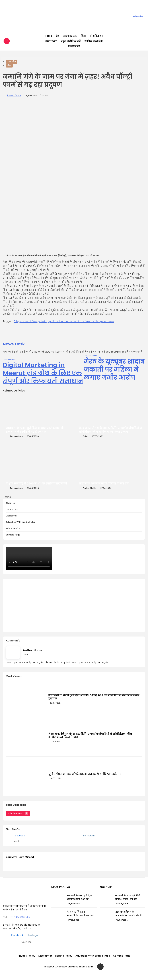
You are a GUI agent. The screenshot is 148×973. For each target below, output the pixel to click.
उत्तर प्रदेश (11, 61)
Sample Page (13, 534)
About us (10, 503)
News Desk (14, 95)
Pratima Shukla (16, 436)
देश (57, 36)
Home (48, 36)
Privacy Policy (13, 528)
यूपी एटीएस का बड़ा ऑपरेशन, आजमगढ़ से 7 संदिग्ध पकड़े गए (84, 774)
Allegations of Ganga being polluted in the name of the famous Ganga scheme (64, 321)
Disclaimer (11, 515)
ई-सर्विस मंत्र (96, 36)
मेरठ (9, 65)
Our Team (51, 41)
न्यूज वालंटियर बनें (71, 41)
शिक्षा (83, 36)
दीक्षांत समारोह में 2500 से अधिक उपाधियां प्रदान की (36, 483)
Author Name (32, 650)
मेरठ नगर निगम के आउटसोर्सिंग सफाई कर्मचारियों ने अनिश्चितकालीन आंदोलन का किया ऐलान (110, 430)
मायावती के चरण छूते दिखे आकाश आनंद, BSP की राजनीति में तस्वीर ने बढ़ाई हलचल (35, 430)
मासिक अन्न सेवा (93, 41)
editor (85, 436)
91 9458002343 (20, 917)
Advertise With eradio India (20, 522)
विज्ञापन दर (74, 46)
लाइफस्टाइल (70, 36)
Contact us (12, 509)
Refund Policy (63, 956)
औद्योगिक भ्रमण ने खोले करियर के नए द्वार (104, 483)
